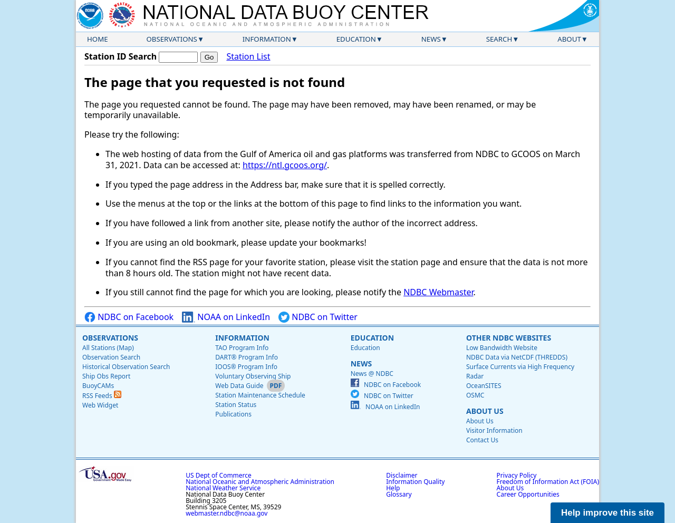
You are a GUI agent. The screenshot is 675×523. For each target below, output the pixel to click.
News (431, 39)
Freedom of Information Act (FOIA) (548, 481)
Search (499, 39)
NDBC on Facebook (128, 317)
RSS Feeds (101, 395)
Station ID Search (120, 56)
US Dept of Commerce (219, 475)
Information (267, 39)
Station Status (235, 404)
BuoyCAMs (98, 385)
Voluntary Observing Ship (253, 376)
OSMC (475, 395)
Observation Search (111, 357)
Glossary (398, 494)
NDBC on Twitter (318, 317)
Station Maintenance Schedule (260, 395)
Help (393, 487)
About (569, 39)
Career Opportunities (528, 494)
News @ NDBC (372, 373)
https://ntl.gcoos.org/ (285, 165)
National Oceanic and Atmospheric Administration (260, 481)
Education (356, 39)
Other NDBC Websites (508, 338)
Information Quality (415, 481)
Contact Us (482, 439)
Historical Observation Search (126, 366)
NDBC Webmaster (438, 292)
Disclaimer (401, 475)
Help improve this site (607, 513)
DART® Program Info (246, 357)
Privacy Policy (517, 475)
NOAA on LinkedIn (226, 317)
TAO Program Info (241, 347)
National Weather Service (223, 487)
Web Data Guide (239, 385)
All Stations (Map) (108, 347)
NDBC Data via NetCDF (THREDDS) (516, 357)
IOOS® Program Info (246, 366)
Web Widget (100, 405)
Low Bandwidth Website (501, 347)
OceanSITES (484, 385)
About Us (485, 411)
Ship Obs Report (106, 376)
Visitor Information (494, 430)
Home (97, 39)
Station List (248, 56)
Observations (171, 39)
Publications (233, 414)
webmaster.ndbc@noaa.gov (226, 513)
